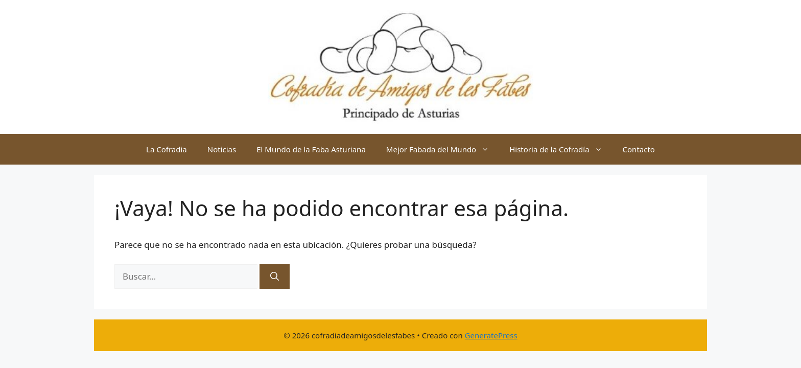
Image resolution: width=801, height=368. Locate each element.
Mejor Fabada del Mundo (442, 149)
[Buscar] (275, 276)
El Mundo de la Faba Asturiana (311, 149)
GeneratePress (491, 335)
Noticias (221, 149)
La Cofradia (166, 149)
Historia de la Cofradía (560, 149)
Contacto (639, 149)
